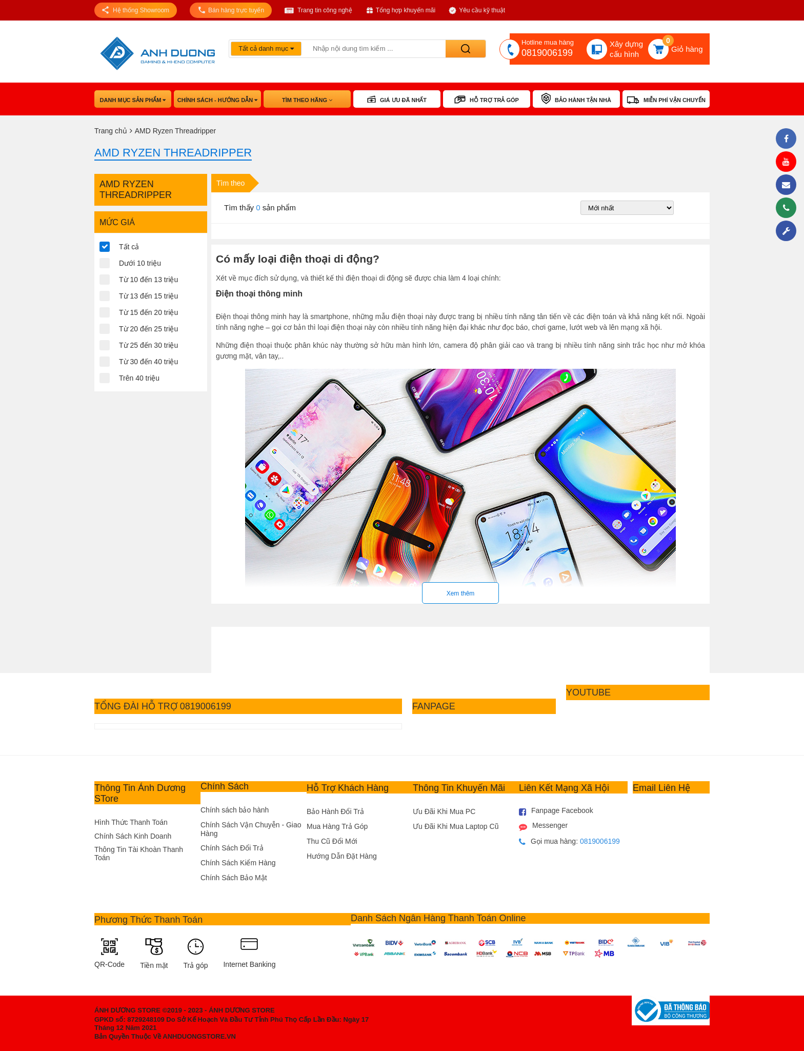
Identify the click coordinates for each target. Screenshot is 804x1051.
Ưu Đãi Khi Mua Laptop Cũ (455, 826)
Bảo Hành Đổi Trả (335, 811)
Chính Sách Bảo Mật (233, 878)
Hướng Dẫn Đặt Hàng (342, 856)
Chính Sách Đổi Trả (232, 848)
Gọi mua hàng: (569, 841)
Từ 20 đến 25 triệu (148, 329)
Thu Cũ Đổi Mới (332, 841)
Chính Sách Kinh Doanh (132, 836)
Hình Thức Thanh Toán (131, 822)
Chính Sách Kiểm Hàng (238, 863)
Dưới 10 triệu (140, 263)
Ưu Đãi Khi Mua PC (444, 811)
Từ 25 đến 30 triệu (148, 345)
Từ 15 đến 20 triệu (148, 312)
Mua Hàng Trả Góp (337, 826)
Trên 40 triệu (139, 378)
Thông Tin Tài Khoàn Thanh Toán (138, 853)
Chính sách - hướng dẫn (217, 100)
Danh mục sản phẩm (133, 100)
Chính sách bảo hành (234, 810)
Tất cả (129, 247)
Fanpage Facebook (556, 811)
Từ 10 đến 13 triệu (148, 279)
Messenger (543, 826)
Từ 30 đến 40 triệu (148, 362)
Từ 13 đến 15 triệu (148, 296)
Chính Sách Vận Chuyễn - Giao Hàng (251, 829)
